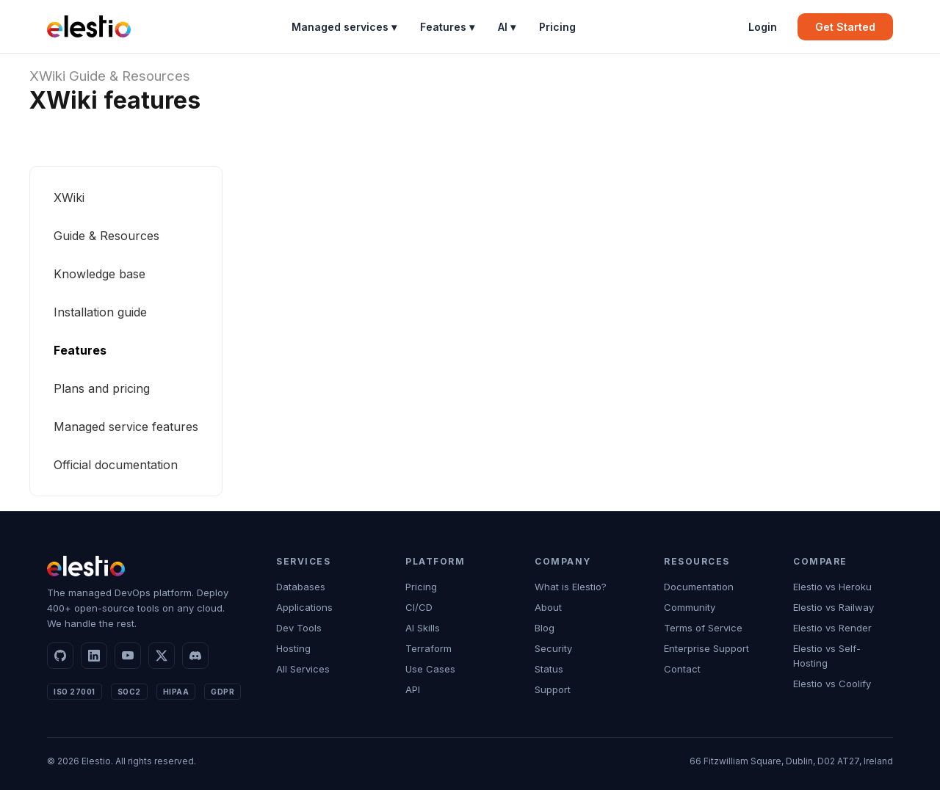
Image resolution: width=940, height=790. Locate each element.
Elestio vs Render (832, 628)
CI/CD (419, 607)
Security (553, 648)
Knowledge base (99, 274)
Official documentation (116, 464)
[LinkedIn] (94, 655)
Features (80, 350)
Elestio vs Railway (833, 607)
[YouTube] (128, 655)
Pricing (557, 27)
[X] (161, 655)
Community (689, 607)
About (548, 607)
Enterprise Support (706, 648)
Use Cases (430, 669)
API (412, 689)
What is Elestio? (571, 586)
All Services (303, 669)
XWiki (47, 76)
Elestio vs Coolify (832, 683)
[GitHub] (60, 655)
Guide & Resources (129, 76)
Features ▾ (447, 27)
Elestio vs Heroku (832, 586)
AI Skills (422, 628)
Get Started (845, 27)
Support (553, 689)
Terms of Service (703, 628)
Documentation (699, 586)
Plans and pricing (102, 388)
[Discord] (195, 655)
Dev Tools (299, 628)
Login (762, 27)
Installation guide (100, 312)
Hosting (293, 648)
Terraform (428, 648)
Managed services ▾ (344, 27)
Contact (682, 669)
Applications (304, 607)
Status (549, 669)
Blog (544, 628)
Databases (300, 586)
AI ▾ (507, 27)
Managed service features (126, 426)
